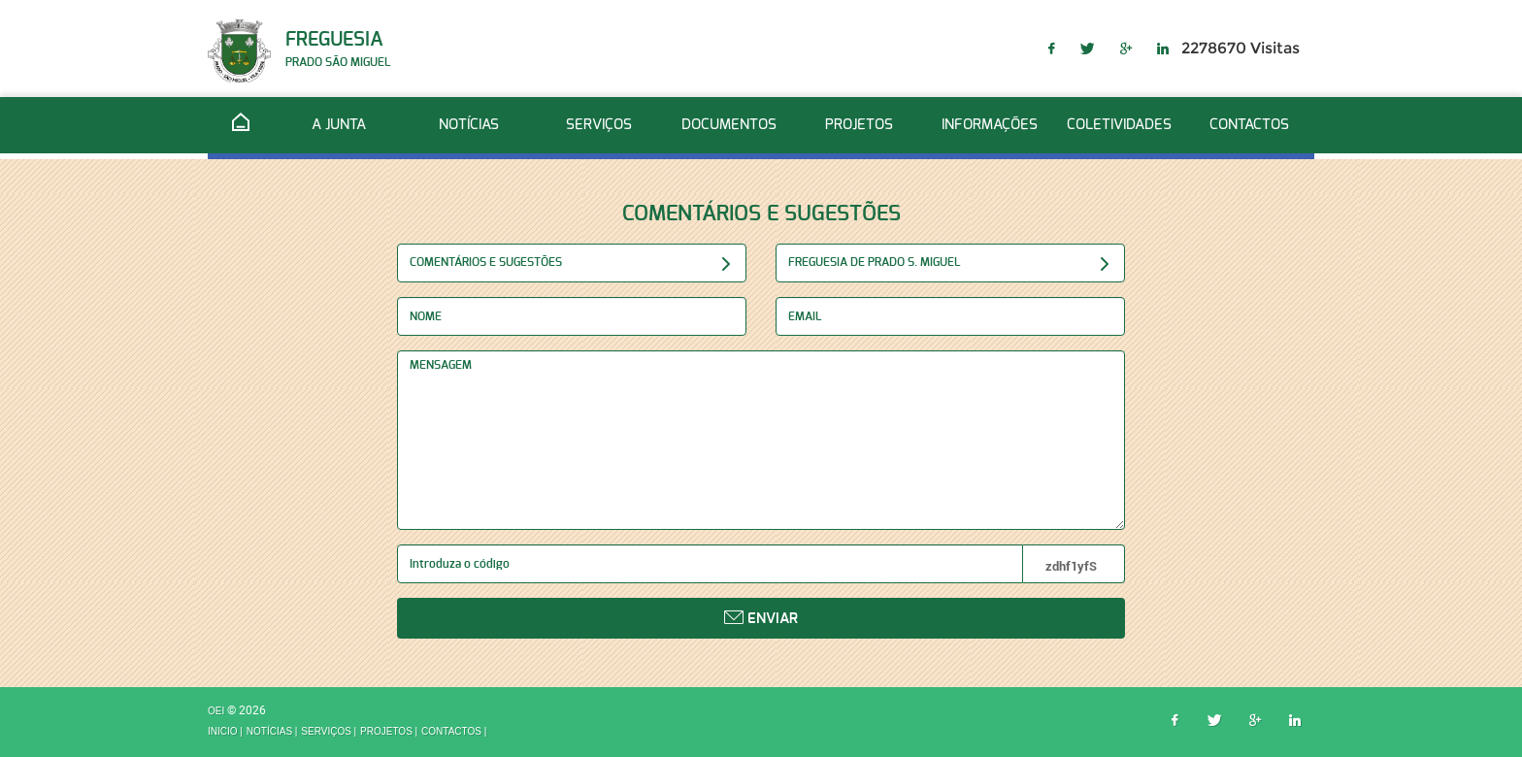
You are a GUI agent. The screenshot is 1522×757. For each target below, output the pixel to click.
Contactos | (453, 731)
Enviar (761, 618)
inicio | (225, 731)
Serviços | (328, 731)
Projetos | (388, 731)
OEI (217, 712)
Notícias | (272, 731)
